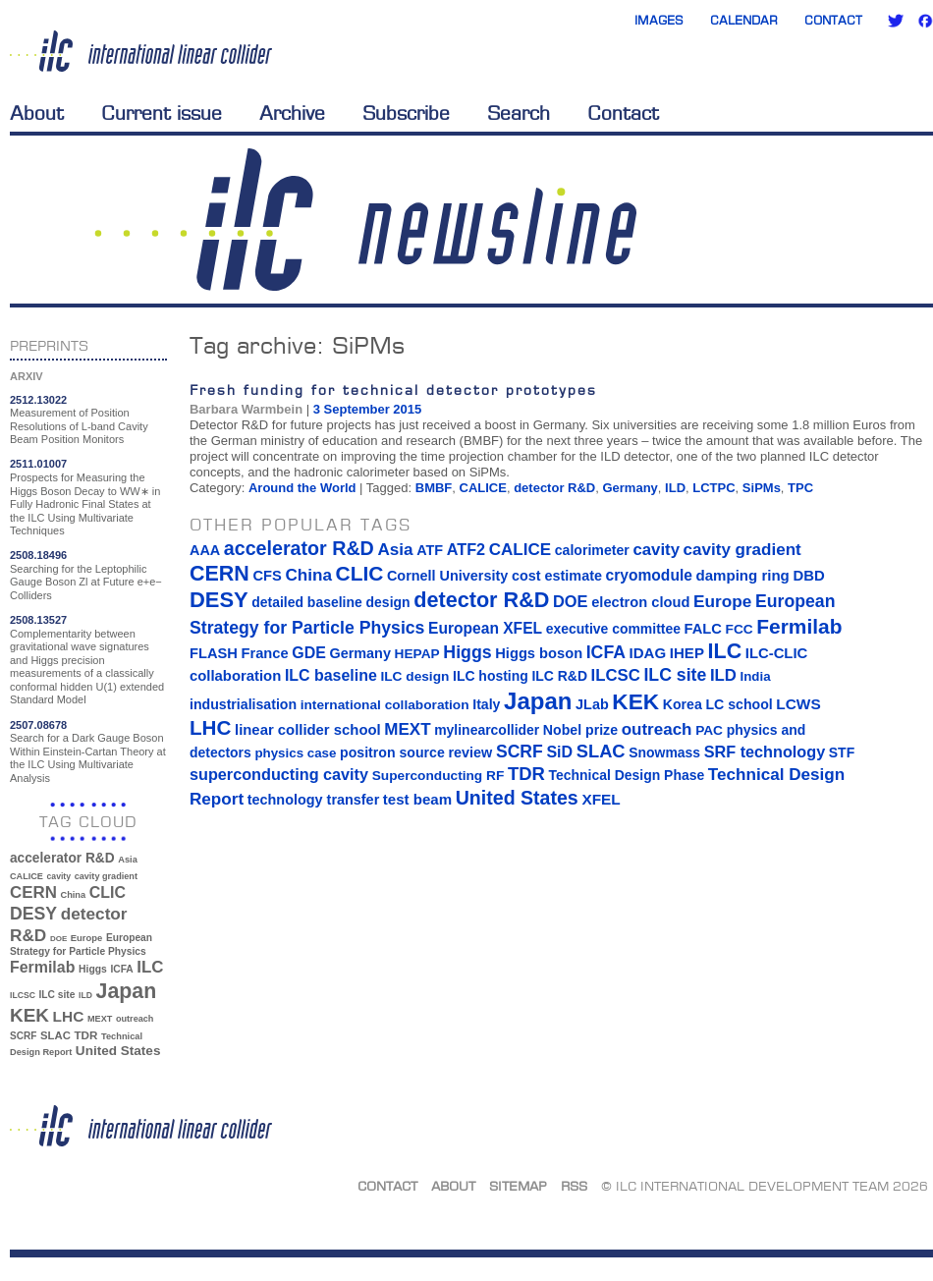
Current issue (161, 113)
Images (659, 20)
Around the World (302, 487)
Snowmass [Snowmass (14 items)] (664, 752)
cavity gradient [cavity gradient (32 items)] (106, 876)
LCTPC (713, 487)
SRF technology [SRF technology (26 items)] (764, 751)
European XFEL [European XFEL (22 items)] (485, 628)
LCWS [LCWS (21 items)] (798, 704)
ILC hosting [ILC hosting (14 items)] (490, 676)
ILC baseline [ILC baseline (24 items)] (331, 675)
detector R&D (554, 487)
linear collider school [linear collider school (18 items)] (308, 730)
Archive (292, 113)
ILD (675, 487)
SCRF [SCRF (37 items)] (23, 1035)
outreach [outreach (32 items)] (134, 1019)
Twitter (896, 20)
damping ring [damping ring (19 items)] (743, 575)
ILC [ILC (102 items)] (150, 967)
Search (518, 113)
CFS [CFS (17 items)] (266, 576)
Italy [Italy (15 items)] (486, 704)
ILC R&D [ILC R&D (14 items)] (559, 676)
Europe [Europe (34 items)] (86, 937)
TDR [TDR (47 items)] (85, 1035)
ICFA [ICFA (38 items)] (121, 969)
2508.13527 (38, 620)
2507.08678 (38, 725)
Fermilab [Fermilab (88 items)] (42, 967)
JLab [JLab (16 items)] (592, 704)
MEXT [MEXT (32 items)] (99, 1019)
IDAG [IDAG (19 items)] (648, 652)
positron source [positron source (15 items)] (392, 752)
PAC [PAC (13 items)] (709, 730)
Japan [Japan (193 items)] (126, 991)
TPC (800, 487)
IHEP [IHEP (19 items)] (687, 652)
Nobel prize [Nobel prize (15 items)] (580, 730)
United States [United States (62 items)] (118, 1050)
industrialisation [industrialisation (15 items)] (243, 704)
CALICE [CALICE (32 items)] (26, 876)
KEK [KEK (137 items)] (29, 1015)
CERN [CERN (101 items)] (33, 892)
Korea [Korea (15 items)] (682, 704)
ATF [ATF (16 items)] (429, 550)
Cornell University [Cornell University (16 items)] (447, 576)
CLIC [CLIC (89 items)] (107, 892)
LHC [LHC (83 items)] (68, 1016)
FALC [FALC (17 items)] (703, 629)
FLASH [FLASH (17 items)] (214, 653)
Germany (629, 487)
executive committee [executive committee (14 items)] (613, 629)
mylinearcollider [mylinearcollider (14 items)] (486, 730)
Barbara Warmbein (246, 409)
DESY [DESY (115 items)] (33, 913)
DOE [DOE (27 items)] (58, 938)
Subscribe (406, 113)
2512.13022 (38, 400)
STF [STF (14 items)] (841, 752)
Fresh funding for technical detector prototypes (393, 389)
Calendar (744, 20)
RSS (574, 1186)
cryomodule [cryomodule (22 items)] (649, 575)
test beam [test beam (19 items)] (417, 799)
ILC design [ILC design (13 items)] (414, 676)
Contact (833, 20)
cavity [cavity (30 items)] (59, 876)
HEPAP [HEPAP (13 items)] (417, 653)
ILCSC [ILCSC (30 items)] (22, 995)
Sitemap (518, 1186)
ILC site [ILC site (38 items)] (57, 994)
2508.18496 (38, 555)
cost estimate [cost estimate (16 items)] (557, 576)
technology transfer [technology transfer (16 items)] (313, 800)
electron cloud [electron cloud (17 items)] (640, 602)
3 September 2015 (367, 409)
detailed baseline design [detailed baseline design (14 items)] (330, 602)
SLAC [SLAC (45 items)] (55, 1035)
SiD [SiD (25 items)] (559, 751)
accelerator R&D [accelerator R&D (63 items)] (62, 858)
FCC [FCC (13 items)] (739, 629)
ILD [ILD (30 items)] (85, 995)
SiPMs (761, 487)
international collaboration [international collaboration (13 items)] (385, 704)
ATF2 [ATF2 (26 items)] (466, 549)
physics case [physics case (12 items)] (295, 753)
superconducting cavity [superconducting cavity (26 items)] (279, 774)
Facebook (925, 20)
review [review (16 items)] (470, 752)
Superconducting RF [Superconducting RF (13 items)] (438, 775)
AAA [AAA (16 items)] (205, 550)
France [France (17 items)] (265, 653)
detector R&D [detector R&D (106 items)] (481, 599)
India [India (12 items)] (755, 676)
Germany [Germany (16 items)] (359, 653)
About (37, 113)
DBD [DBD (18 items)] (808, 576)
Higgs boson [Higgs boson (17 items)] (538, 653)
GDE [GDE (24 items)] (309, 652)
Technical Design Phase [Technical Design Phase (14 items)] (626, 775)
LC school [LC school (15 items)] (738, 704)
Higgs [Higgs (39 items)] (93, 969)
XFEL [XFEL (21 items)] (600, 799)
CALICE (483, 487)
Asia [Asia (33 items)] (127, 859)
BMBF (434, 487)
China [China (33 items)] (72, 895)
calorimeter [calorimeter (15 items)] (592, 550)
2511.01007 (38, 464)
